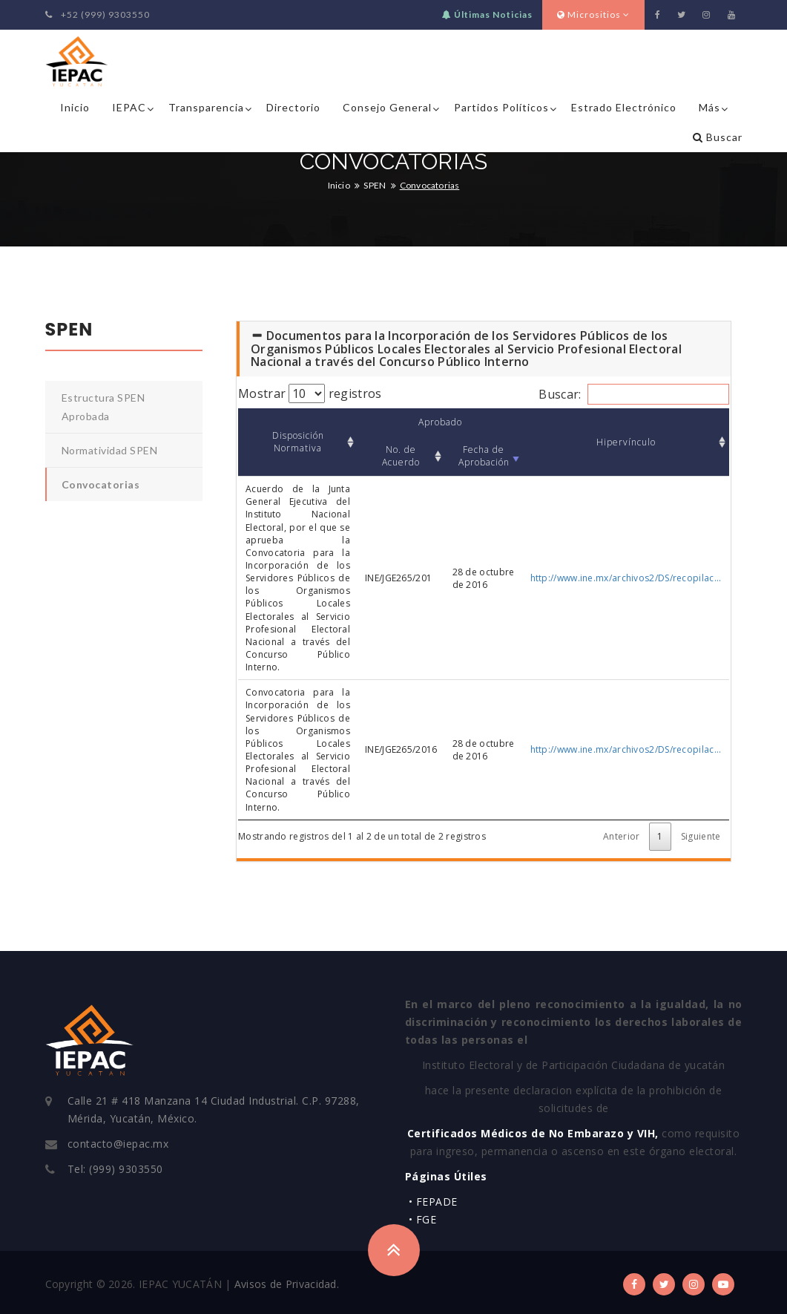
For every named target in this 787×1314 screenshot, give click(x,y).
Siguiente (701, 836)
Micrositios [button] (593, 14)
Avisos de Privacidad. (286, 1284)
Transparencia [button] (206, 107)
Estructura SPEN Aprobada (103, 406)
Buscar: (633, 394)
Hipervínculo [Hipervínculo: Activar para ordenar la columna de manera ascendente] (626, 442)
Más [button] (709, 107)
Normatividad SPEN (110, 450)
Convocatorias (101, 484)
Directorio (293, 107)
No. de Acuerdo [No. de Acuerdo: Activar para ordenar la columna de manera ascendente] (401, 455)
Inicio (75, 107)
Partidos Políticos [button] (501, 107)
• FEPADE (433, 1201)
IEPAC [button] (129, 107)
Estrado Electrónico (623, 107)
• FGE (423, 1219)
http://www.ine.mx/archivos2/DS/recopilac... (626, 578)
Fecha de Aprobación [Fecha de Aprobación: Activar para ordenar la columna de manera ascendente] (484, 455)
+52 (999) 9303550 (97, 14)
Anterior (621, 836)
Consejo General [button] (387, 107)
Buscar (717, 137)
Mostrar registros (309, 393)
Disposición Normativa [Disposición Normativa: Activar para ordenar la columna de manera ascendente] (298, 441)
